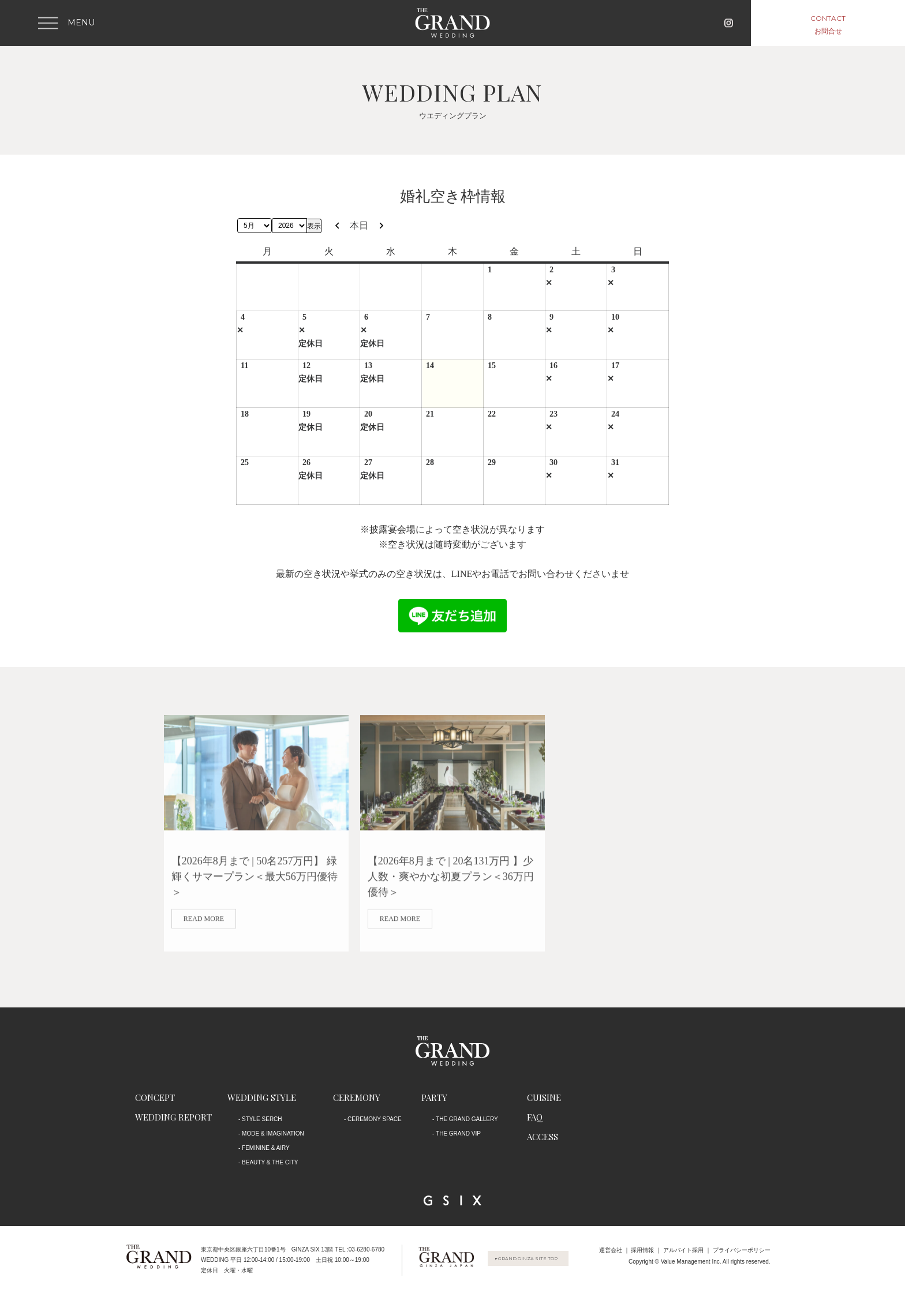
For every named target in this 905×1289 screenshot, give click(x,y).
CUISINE (544, 1097)
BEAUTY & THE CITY (270, 1162)
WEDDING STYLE (261, 1097)
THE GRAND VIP (458, 1133)
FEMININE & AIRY (266, 1148)
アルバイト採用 (683, 1250)
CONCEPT (155, 1097)
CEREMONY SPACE (374, 1119)
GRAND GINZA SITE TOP (536, 1259)
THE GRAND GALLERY (467, 1119)
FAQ (535, 1117)
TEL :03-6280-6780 (359, 1249)
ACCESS (542, 1136)
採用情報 (642, 1250)
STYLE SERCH (262, 1119)
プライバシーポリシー (742, 1250)
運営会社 (610, 1250)
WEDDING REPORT (173, 1117)
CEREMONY (356, 1097)
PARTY (434, 1097)
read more (204, 927)
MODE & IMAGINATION (273, 1133)
